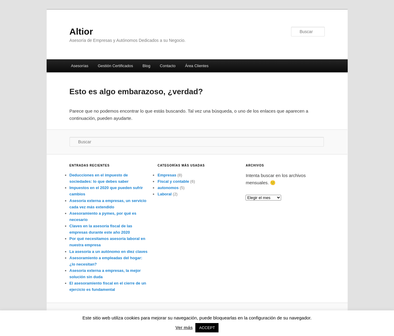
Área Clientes (197, 66)
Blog (146, 66)
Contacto (167, 66)
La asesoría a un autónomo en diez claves (108, 251)
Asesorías (79, 66)
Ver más (184, 327)
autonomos (167, 187)
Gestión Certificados (115, 66)
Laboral (164, 194)
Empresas (166, 175)
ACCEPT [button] (207, 327)
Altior (81, 31)
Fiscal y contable (173, 181)
